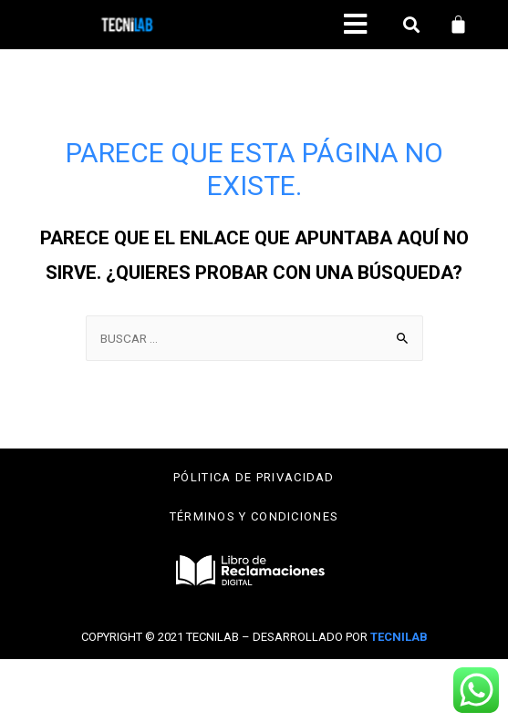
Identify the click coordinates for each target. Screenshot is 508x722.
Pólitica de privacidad (254, 477)
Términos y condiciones (254, 516)
